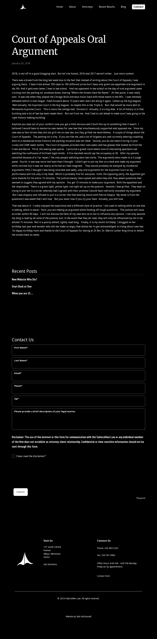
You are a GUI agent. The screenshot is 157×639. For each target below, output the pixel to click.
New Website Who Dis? (24, 279)
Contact (139, 6)
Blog (123, 6)
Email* (17, 373)
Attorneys (87, 6)
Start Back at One (22, 286)
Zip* (16, 399)
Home (59, 6)
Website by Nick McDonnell (78, 616)
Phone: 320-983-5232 (107, 548)
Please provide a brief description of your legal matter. (45, 411)
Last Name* (20, 360)
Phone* (18, 386)
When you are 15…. (22, 293)
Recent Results (107, 6)
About (72, 6)
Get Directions (50, 564)
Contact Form (103, 576)
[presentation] (24, 472)
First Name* (21, 347)
